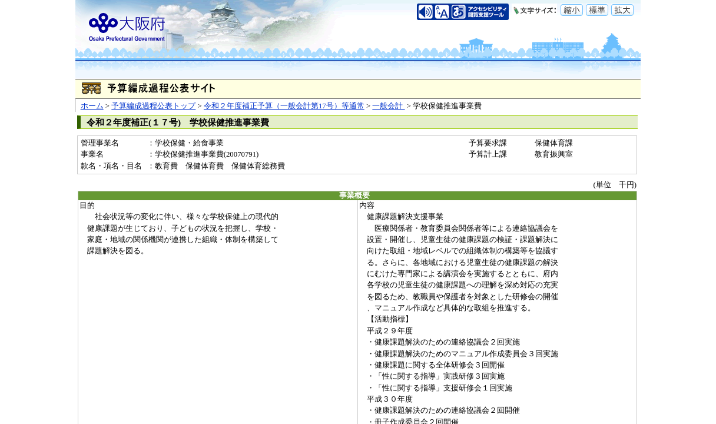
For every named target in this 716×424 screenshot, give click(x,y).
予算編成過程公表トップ (153, 106)
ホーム (92, 106)
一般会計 (388, 106)
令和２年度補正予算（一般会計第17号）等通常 (284, 106)
